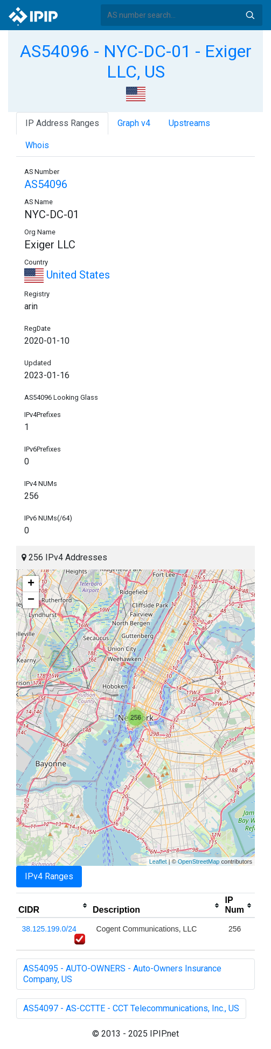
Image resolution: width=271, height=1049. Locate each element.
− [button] (30, 600)
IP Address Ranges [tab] (62, 123)
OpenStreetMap (199, 861)
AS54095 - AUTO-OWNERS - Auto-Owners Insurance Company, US (122, 973)
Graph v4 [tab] (133, 123)
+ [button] (30, 584)
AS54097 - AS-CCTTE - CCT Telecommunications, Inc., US (131, 1008)
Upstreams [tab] (189, 123)
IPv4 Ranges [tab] (49, 876)
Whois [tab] (37, 145)
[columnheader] (53, 905)
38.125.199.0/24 (49, 929)
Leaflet (158, 861)
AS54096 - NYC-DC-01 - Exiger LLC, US (136, 61)
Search (250, 15)
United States (67, 274)
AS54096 (45, 184)
